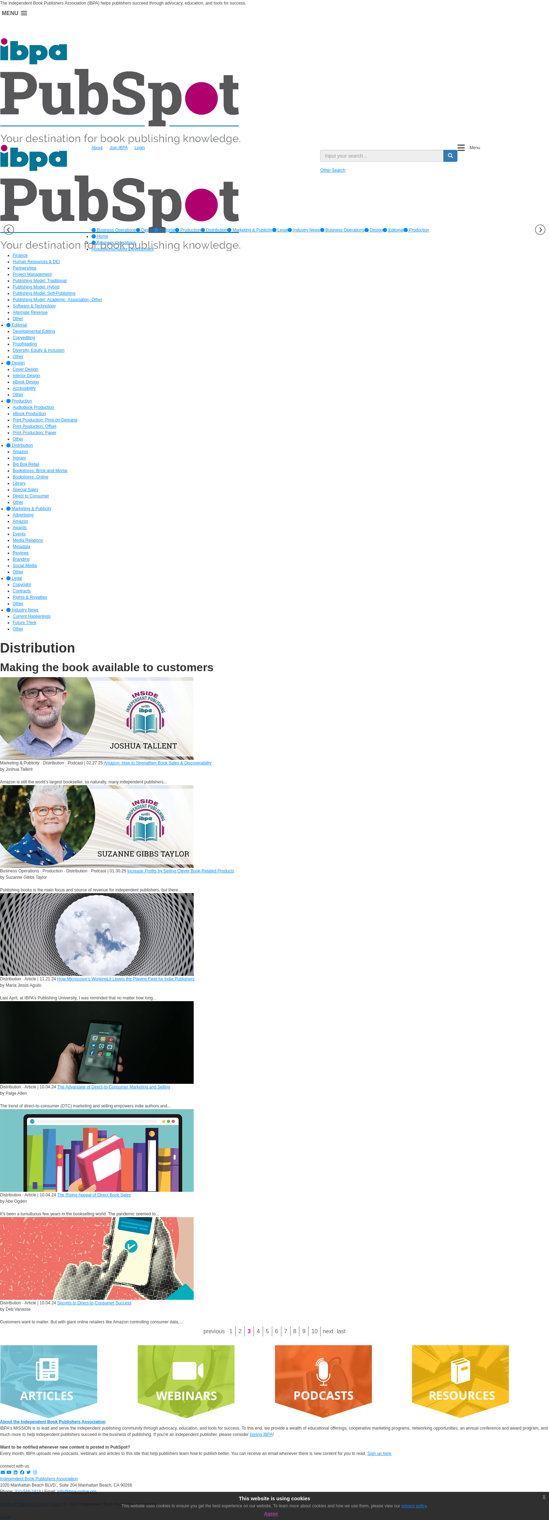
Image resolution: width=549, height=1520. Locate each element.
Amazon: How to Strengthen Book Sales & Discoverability (158, 763)
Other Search (332, 170)
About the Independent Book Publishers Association (53, 1421)
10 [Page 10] (314, 1331)
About (97, 147)
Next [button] (540, 229)
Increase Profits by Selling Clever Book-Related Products (180, 871)
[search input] (382, 156)
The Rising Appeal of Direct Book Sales (94, 1195)
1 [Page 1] (230, 1331)
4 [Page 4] (258, 1331)
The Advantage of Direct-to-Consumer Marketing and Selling (113, 1087)
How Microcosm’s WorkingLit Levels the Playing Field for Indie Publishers (126, 979)
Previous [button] (9, 229)
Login (140, 147)
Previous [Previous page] (214, 1331)
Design (145, 230)
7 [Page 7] (285, 1331)
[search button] (450, 156)
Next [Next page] (328, 1331)
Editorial (164, 230)
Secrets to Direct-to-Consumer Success (94, 1302)
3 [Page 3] (249, 1331)
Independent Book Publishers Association (39, 1478)
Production (188, 230)
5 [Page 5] (267, 1331)
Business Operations (114, 230)
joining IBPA (261, 1434)
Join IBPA (118, 147)
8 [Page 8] (295, 1331)
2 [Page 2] (240, 1331)
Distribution (214, 230)
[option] (114, 230)
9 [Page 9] (303, 1331)
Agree (271, 1513)
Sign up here (379, 1453)
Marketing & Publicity (249, 230)
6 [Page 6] (276, 1331)
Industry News (304, 230)
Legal (280, 230)
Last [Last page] (341, 1331)
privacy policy (413, 1505)
